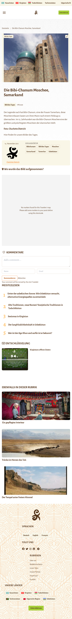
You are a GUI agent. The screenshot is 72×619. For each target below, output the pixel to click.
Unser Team (34, 568)
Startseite (5, 28)
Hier (6, 135)
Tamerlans (55, 112)
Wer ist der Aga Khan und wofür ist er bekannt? (30, 333)
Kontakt (33, 579)
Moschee (55, 147)
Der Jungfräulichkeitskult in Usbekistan (27, 325)
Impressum (34, 576)
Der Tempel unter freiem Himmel (17, 497)
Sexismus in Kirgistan (18, 316)
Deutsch (26, 535)
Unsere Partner (35, 572)
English (35, 535)
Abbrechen (22, 278)
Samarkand (30, 152)
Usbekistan (53, 152)
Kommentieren (9, 278)
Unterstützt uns (63, 12)
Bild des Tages (8, 36)
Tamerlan (42, 152)
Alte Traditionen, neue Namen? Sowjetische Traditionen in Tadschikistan (35, 307)
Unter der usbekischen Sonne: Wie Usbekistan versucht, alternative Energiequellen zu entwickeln (34, 295)
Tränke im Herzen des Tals (14, 460)
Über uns (33, 561)
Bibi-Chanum (29, 112)
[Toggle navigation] (4, 12)
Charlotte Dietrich (17, 129)
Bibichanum (31, 147)
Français (45, 535)
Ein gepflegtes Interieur (13, 422)
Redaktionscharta (36, 564)
